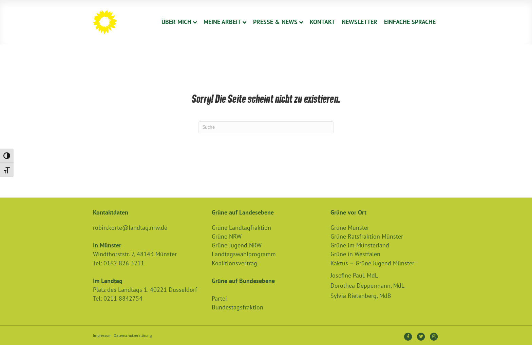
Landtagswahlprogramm (244, 254)
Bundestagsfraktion (237, 307)
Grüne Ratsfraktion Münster (366, 236)
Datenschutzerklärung (133, 335)
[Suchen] (266, 127)
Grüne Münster (349, 227)
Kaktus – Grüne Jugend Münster (372, 263)
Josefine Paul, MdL (354, 275)
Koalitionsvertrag (234, 263)
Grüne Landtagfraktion (241, 227)
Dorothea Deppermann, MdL (367, 285)
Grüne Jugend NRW (237, 245)
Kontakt (322, 22)
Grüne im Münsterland (359, 245)
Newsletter (359, 22)
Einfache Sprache (410, 22)
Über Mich (176, 22)
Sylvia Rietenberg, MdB (360, 296)
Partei (219, 298)
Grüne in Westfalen (355, 254)
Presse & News (275, 22)
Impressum (102, 335)
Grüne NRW (227, 236)
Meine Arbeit (222, 22)
